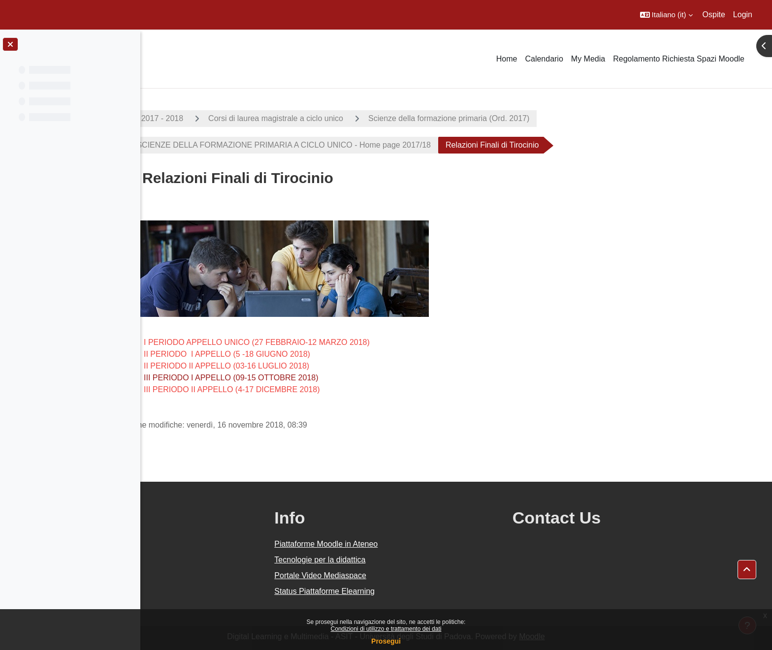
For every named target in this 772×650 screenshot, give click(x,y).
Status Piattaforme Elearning (412, 591)
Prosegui (386, 641)
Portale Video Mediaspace (408, 575)
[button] (666, 15)
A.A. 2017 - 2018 (224, 118)
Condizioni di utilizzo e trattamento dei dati (386, 628)
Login (742, 14)
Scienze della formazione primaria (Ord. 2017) (519, 118)
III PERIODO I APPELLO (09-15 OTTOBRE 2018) (301, 377)
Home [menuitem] (506, 59)
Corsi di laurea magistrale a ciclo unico (346, 118)
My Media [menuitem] (588, 59)
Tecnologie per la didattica (407, 560)
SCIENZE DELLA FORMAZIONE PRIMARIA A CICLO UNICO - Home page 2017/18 (353, 145)
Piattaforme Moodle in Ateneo (414, 544)
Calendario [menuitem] (544, 59)
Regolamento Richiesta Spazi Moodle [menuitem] (678, 59)
